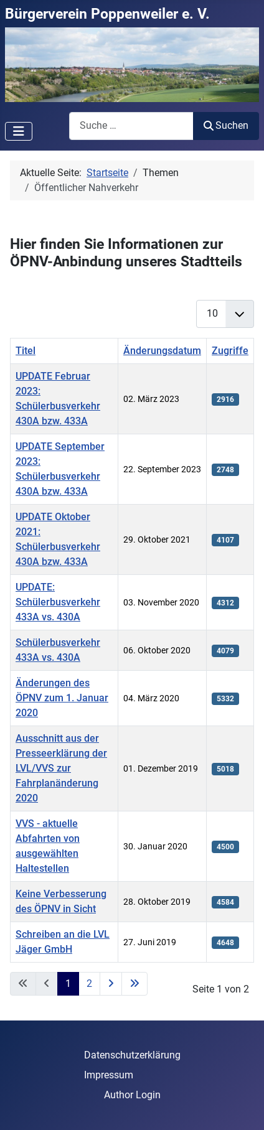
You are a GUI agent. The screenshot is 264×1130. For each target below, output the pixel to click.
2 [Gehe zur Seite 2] (89, 983)
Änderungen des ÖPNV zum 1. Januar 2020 (62, 698)
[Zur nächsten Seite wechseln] (111, 984)
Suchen (226, 125)
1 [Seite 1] (68, 983)
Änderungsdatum (162, 351)
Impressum (108, 1075)
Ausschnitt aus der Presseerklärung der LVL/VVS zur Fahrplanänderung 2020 (61, 768)
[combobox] (131, 126)
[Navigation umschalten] (18, 131)
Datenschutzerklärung (132, 1055)
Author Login (132, 1095)
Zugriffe (230, 351)
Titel (25, 351)
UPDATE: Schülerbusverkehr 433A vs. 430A (58, 602)
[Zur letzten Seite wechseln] (134, 984)
